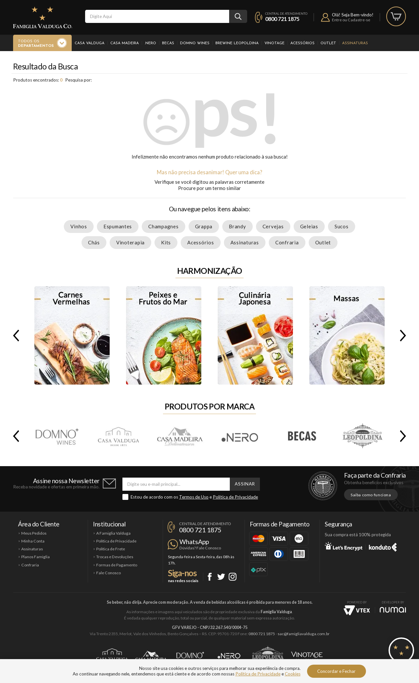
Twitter (221, 577)
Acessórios (302, 43)
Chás (94, 242)
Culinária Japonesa (255, 335)
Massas (347, 335)
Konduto (383, 546)
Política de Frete (110, 548)
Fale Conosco (108, 572)
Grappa (204, 226)
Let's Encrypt (343, 546)
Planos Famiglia (35, 556)
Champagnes (163, 226)
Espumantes (117, 226)
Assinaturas (355, 43)
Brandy (237, 226)
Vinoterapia (130, 242)
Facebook (210, 577)
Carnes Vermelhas (72, 335)
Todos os (36, 43)
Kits (166, 242)
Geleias (309, 226)
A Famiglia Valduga (113, 533)
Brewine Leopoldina (237, 43)
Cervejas (273, 226)
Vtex (357, 610)
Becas (168, 43)
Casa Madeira (124, 43)
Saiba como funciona (371, 494)
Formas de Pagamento (116, 564)
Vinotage (274, 43)
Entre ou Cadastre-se (351, 19)
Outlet (328, 43)
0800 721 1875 (282, 19)
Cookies (293, 673)
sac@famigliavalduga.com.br (304, 633)
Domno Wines (195, 43)
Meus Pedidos (33, 533)
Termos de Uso (194, 497)
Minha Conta (33, 541)
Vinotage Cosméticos (307, 656)
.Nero (150, 43)
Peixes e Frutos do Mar (163, 335)
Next (404, 335)
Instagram (232, 577)
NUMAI (393, 610)
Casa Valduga (89, 43)
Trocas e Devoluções (114, 556)
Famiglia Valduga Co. (42, 17)
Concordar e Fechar (336, 671)
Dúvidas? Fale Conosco (200, 547)
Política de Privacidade (235, 497)
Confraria (287, 242)
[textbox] (157, 16)
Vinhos (78, 226)
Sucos (342, 226)
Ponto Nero (229, 656)
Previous (14, 335)
